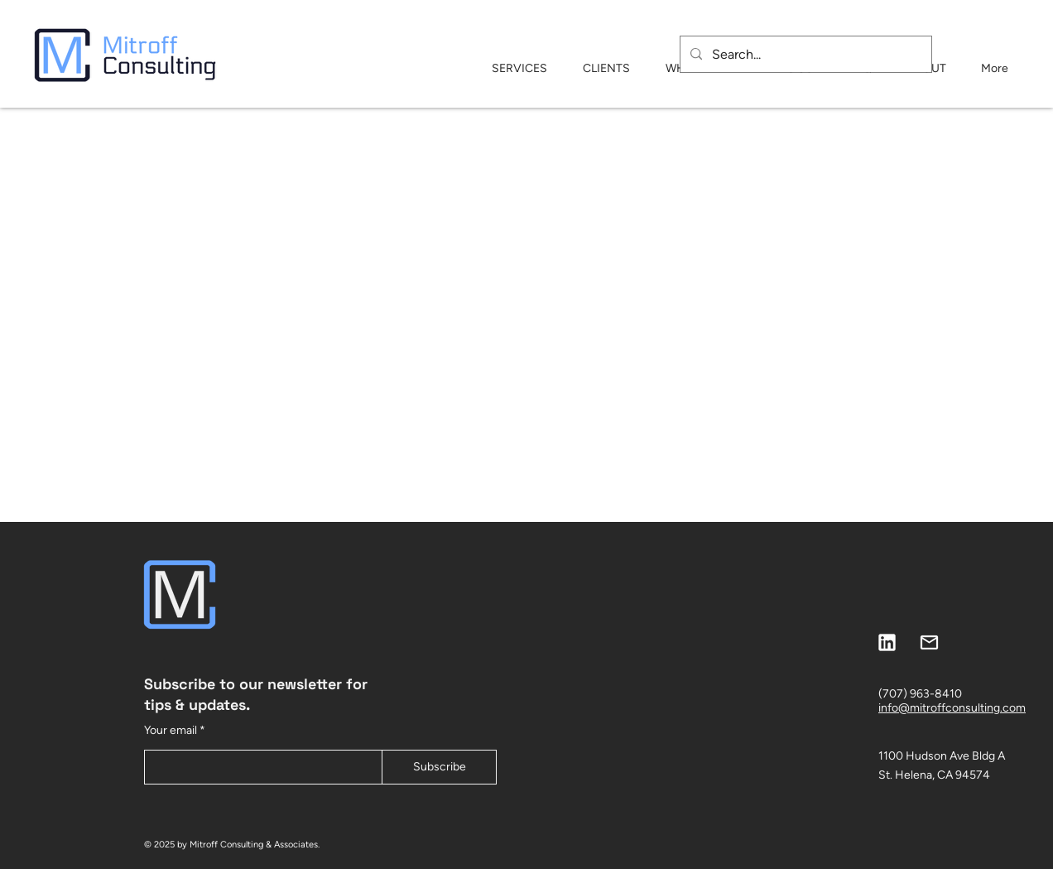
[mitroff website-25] (929, 642)
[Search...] (804, 54)
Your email (170, 730)
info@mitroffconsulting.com (952, 708)
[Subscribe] (439, 767)
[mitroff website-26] (887, 642)
